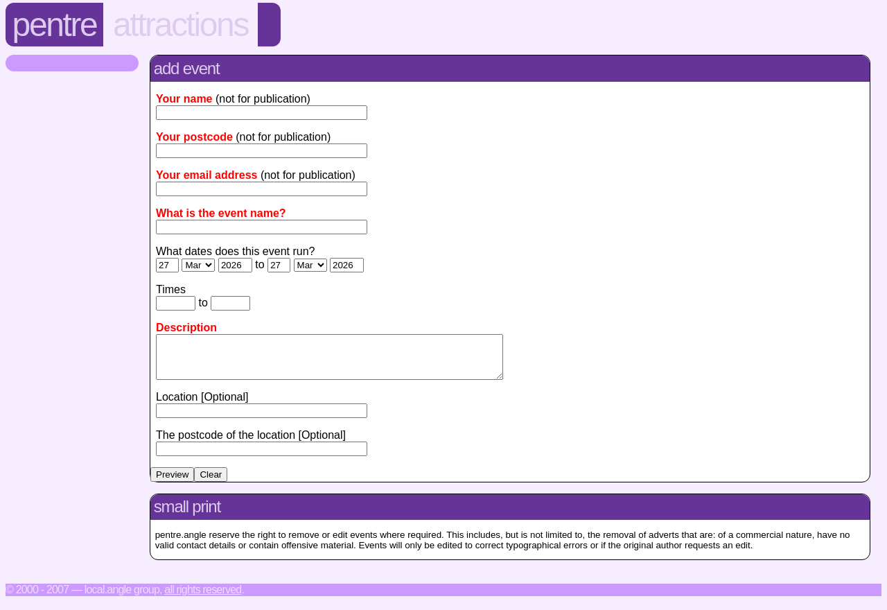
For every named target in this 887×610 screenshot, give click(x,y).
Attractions (180, 24)
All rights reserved (202, 598)
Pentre (54, 24)
